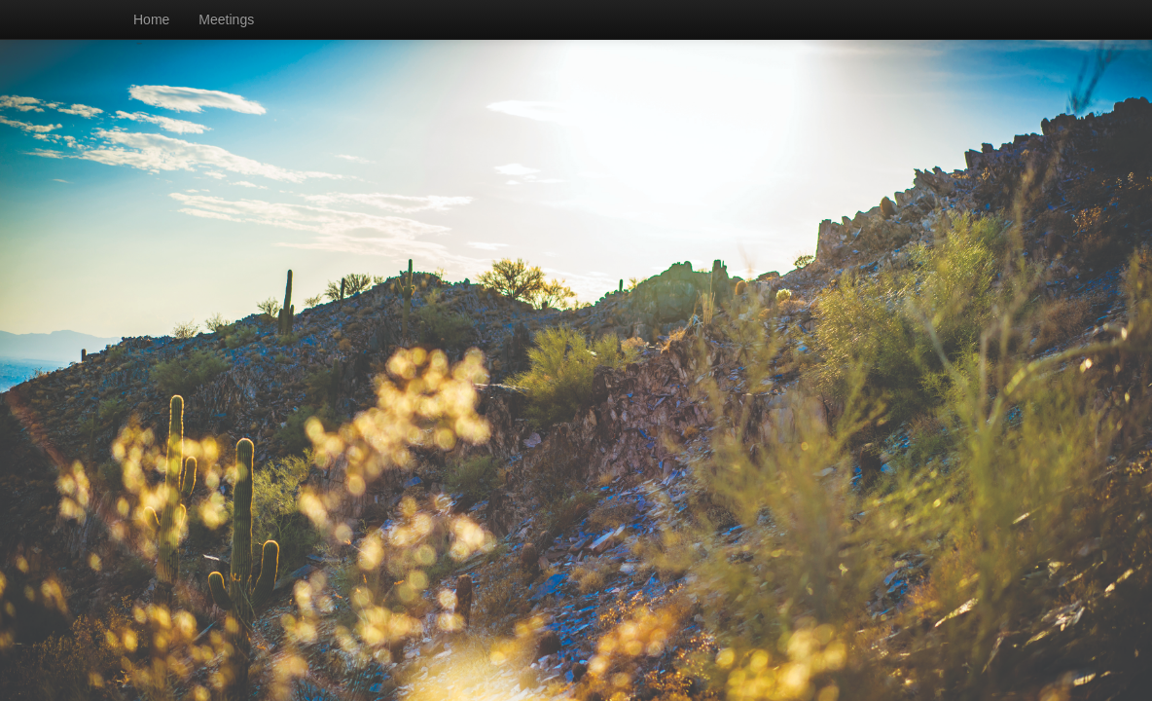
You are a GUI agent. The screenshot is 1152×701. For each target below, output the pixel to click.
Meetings (226, 19)
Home (151, 19)
